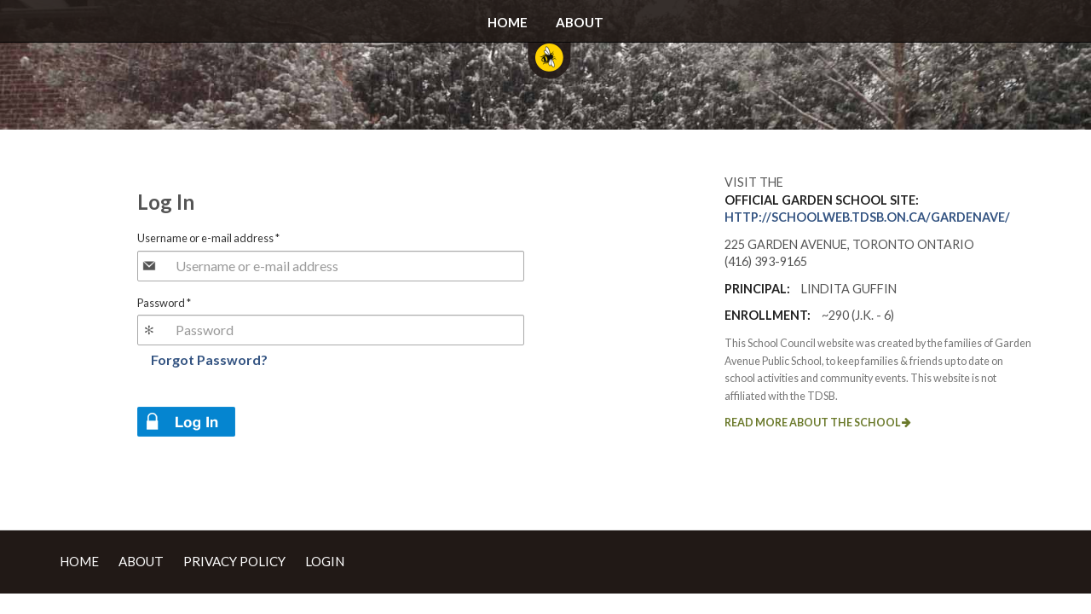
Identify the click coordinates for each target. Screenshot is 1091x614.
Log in (186, 422)
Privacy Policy (234, 561)
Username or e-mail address (208, 238)
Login (324, 561)
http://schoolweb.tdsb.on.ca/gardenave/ (867, 217)
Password (164, 303)
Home (508, 22)
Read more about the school (817, 422)
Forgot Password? (209, 359)
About (579, 22)
